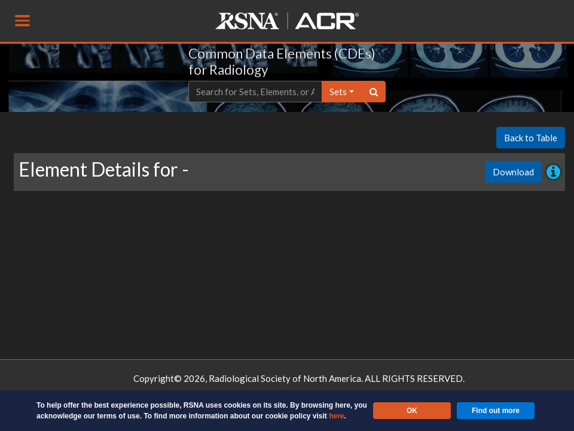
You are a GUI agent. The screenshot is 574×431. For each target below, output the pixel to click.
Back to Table (530, 137)
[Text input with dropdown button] (255, 92)
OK (412, 410)
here (336, 416)
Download (513, 171)
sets (338, 91)
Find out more (496, 410)
